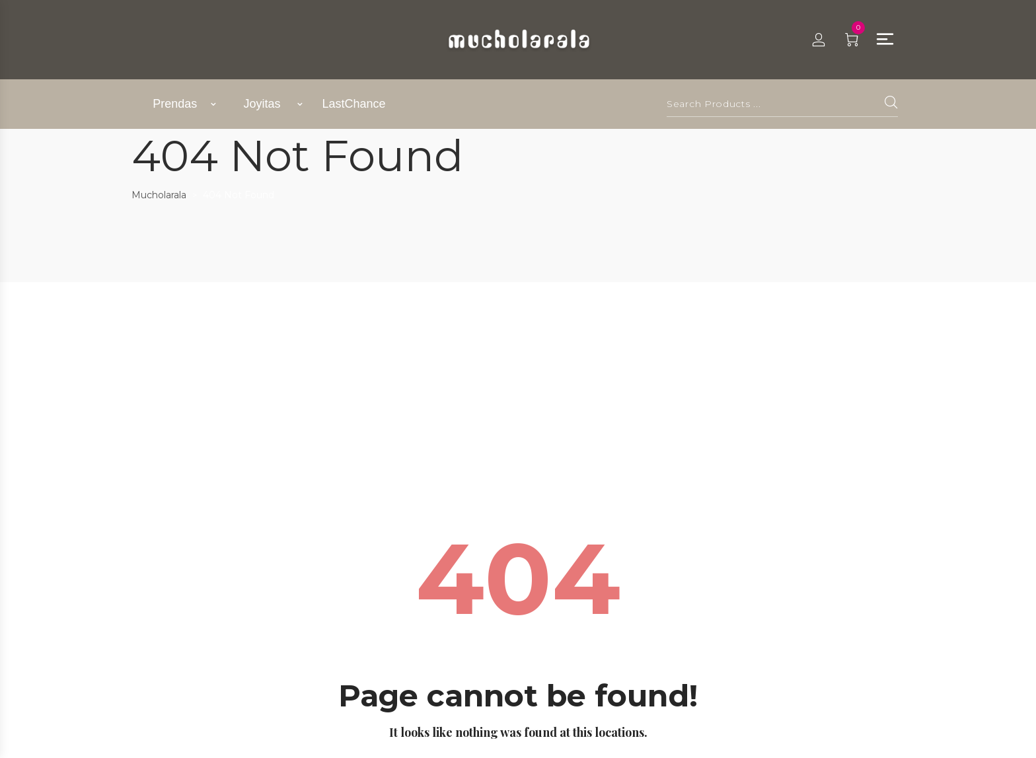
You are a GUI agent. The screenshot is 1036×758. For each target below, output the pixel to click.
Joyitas (262, 103)
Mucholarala (158, 195)
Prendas (175, 103)
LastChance (353, 103)
